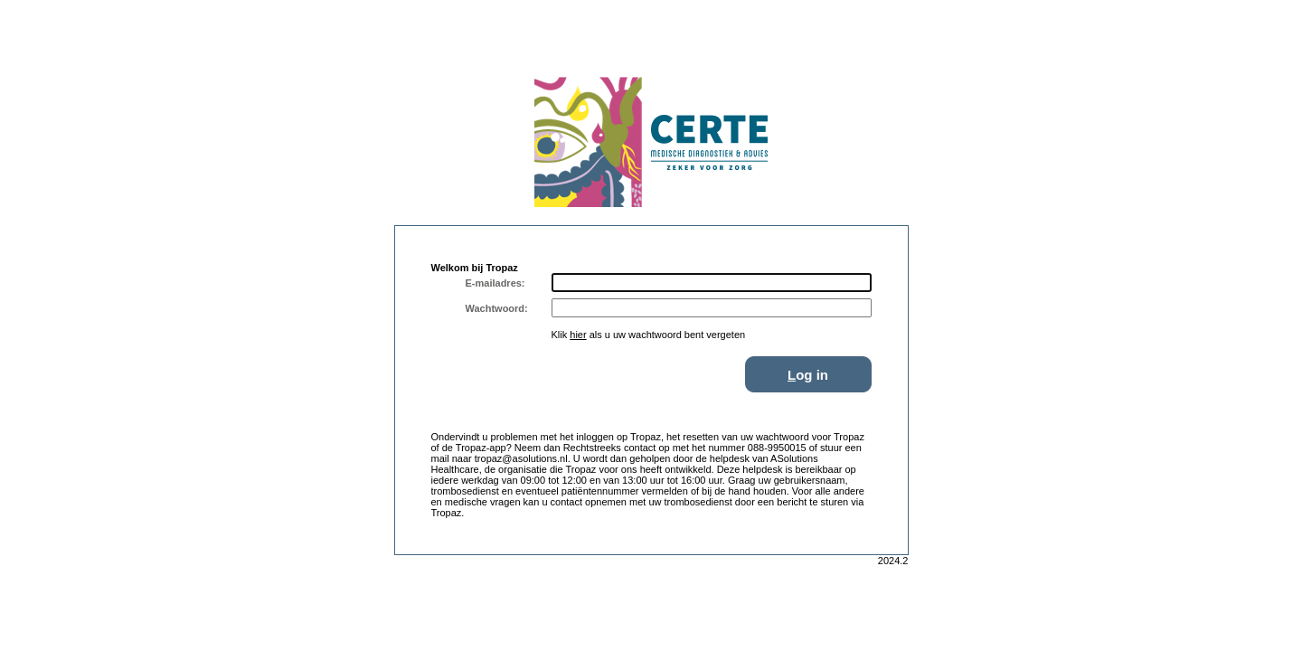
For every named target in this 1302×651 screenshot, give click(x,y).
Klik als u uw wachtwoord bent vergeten (649, 334)
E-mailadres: (495, 283)
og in (808, 374)
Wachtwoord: (497, 308)
